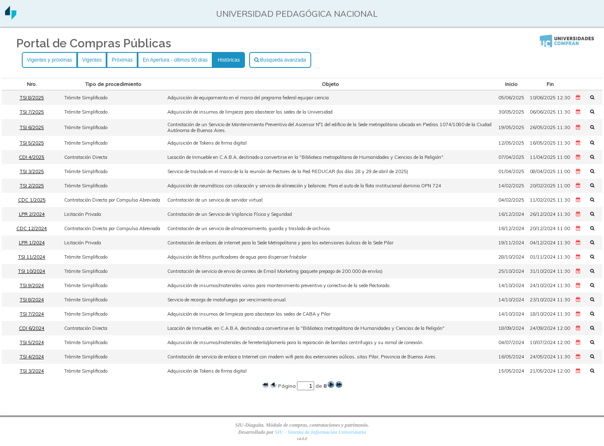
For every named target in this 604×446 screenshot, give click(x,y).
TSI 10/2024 (31, 271)
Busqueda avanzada (280, 60)
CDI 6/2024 (31, 328)
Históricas (229, 60)
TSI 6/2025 (32, 127)
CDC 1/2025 (32, 200)
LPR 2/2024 (32, 214)
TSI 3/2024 (32, 371)
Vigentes (92, 60)
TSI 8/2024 (32, 300)
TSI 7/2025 (32, 112)
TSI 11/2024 (31, 257)
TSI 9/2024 (32, 285)
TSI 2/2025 (32, 186)
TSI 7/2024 (32, 314)
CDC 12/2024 (31, 228)
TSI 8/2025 (32, 98)
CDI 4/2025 (31, 157)
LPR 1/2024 (32, 243)
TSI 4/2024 (32, 357)
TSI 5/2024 (32, 342)
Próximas (122, 60)
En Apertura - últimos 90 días (175, 60)
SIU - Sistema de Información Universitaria (320, 432)
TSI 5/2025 (32, 143)
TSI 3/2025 (32, 171)
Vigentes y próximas (49, 60)
